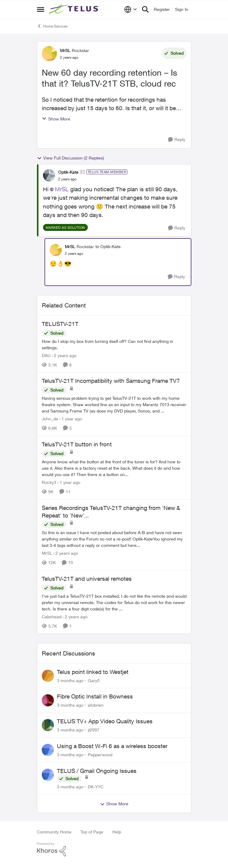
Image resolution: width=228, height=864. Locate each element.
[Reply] (177, 140)
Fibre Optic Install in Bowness (95, 696)
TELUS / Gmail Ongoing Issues (97, 770)
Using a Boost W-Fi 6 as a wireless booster (112, 746)
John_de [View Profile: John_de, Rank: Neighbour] (50, 418)
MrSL (62, 189)
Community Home (54, 831)
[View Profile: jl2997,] (48, 725)
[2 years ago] (64, 355)
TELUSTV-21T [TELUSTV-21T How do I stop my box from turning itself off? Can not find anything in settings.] (60, 323)
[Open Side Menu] (40, 9)
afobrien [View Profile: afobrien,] (96, 705)
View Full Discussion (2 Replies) (70, 158)
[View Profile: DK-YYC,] (48, 775)
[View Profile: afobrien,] (48, 700)
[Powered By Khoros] (114, 849)
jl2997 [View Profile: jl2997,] (93, 729)
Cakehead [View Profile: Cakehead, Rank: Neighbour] (51, 616)
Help (116, 831)
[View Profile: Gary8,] (48, 676)
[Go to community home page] (75, 9)
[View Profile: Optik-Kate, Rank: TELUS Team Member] (49, 175)
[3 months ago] (70, 680)
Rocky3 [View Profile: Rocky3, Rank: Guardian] (49, 482)
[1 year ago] (70, 419)
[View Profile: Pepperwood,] (48, 750)
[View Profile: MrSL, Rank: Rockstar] (49, 53)
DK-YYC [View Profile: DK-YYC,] (96, 786)
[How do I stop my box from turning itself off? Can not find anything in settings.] (114, 344)
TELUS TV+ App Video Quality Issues (105, 721)
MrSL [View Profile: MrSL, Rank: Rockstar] (65, 50)
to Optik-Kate (108, 246)
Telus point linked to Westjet (92, 672)
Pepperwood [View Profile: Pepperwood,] (100, 754)
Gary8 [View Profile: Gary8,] (94, 680)
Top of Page (92, 831)
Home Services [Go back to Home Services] (52, 26)
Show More (56, 118)
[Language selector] (131, 9)
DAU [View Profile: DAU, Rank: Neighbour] (46, 355)
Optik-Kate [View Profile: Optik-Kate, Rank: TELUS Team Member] (68, 172)
